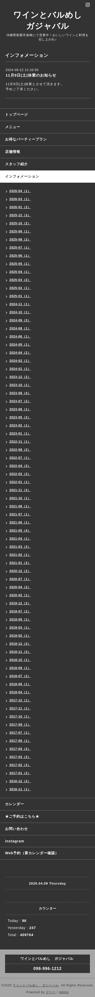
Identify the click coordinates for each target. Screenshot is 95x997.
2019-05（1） (20, 619)
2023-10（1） (20, 385)
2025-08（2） (20, 239)
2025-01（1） (20, 296)
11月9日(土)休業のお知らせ (31, 75)
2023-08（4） (20, 393)
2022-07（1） (20, 458)
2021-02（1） (20, 555)
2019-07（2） (20, 611)
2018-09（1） (20, 668)
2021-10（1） (20, 498)
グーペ (51, 992)
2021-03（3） (20, 547)
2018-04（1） (20, 692)
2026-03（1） (20, 199)
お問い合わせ (16, 829)
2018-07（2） (20, 676)
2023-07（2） (20, 401)
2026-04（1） (20, 191)
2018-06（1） (20, 684)
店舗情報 (12, 152)
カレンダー (14, 804)
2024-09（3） (20, 320)
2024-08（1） (20, 328)
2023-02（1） (20, 425)
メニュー (12, 127)
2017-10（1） (20, 716)
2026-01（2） (20, 207)
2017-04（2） (20, 749)
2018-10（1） (20, 660)
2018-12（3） (20, 644)
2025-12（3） (20, 215)
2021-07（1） (20, 514)
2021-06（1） (20, 522)
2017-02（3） (20, 765)
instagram (14, 841)
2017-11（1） (20, 708)
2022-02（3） (20, 474)
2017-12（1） (20, 700)
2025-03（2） (20, 280)
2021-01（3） (20, 563)
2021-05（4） (20, 530)
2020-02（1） (20, 595)
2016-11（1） (20, 789)
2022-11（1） (20, 441)
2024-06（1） (20, 336)
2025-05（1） (20, 264)
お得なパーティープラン (26, 139)
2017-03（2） (20, 757)
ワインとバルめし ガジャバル (36, 985)
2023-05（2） (20, 417)
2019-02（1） (20, 635)
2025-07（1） (20, 247)
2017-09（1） (20, 724)
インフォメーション (22, 176)
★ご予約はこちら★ (22, 816)
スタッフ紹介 (16, 164)
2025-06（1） (20, 255)
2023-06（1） (20, 409)
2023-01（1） (20, 433)
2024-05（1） (20, 344)
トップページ (16, 114)
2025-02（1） (20, 288)
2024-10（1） (20, 312)
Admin (64, 992)
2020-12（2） (20, 571)
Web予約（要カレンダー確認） (32, 853)
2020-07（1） (20, 579)
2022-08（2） (20, 450)
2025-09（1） (20, 231)
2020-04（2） (20, 587)
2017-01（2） (20, 773)
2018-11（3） (20, 652)
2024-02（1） (20, 361)
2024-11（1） (20, 304)
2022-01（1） (20, 482)
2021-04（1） (20, 538)
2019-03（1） (20, 627)
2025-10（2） (20, 223)
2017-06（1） (20, 741)
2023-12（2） (20, 377)
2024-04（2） (20, 352)
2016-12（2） (20, 781)
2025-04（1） (20, 272)
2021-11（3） (20, 490)
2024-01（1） (20, 369)
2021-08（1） (20, 506)
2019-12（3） (20, 603)
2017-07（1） (20, 732)
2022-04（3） (20, 466)
